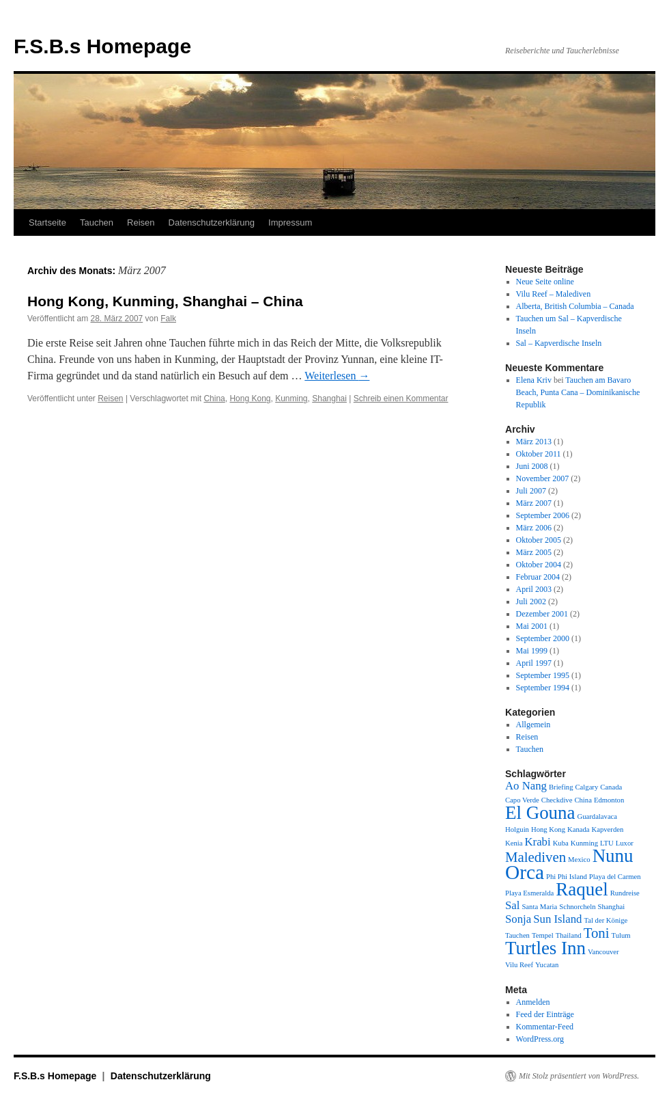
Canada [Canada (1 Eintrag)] (611, 787)
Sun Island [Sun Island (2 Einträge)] (557, 919)
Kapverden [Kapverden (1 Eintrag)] (608, 829)
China (214, 398)
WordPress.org (540, 1039)
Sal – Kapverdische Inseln (559, 343)
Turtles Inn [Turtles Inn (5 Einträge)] (545, 948)
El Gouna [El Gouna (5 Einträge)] (540, 812)
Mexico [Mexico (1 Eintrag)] (579, 859)
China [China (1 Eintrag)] (582, 800)
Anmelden (533, 1002)
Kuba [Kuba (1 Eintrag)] (561, 843)
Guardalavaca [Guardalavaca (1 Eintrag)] (598, 816)
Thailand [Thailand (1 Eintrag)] (569, 935)
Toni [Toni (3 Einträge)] (597, 933)
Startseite (47, 222)
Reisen (140, 222)
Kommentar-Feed (544, 1026)
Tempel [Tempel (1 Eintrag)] (543, 935)
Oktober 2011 (538, 454)
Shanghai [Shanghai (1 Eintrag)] (611, 906)
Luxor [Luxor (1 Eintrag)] (625, 843)
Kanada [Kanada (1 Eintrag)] (578, 829)
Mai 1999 (531, 651)
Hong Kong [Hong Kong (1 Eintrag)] (548, 829)
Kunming (291, 398)
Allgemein (533, 724)
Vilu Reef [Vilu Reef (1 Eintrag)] (519, 965)
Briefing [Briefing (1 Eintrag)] (561, 787)
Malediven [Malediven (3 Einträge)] (535, 857)
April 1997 (534, 663)
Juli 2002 (531, 601)
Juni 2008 (532, 466)
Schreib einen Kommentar (401, 398)
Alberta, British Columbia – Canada (575, 306)
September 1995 (542, 675)
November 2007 (542, 478)
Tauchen (96, 222)
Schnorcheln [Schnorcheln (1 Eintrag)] (577, 906)
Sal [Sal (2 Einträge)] (512, 905)
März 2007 (534, 503)
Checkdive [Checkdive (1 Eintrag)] (557, 800)
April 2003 (534, 589)
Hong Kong (249, 398)
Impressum (290, 222)
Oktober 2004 (538, 564)
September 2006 (542, 515)
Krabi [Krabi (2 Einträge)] (537, 841)
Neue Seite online (545, 281)
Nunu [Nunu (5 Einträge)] (613, 856)
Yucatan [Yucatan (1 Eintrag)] (546, 965)
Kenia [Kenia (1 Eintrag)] (513, 843)
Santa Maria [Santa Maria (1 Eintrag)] (539, 906)
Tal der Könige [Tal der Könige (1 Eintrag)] (605, 920)
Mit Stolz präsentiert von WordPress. (579, 1076)
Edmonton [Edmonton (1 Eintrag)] (609, 800)
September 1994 (542, 687)
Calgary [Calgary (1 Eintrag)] (587, 787)
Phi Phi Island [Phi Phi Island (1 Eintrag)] (566, 876)
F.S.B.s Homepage (102, 46)
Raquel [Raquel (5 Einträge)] (582, 889)
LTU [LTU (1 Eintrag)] (607, 843)
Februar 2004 (538, 577)
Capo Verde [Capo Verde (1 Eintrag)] (522, 800)
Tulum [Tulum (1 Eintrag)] (621, 935)
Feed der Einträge (545, 1014)
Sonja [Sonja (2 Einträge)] (518, 919)
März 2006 (534, 527)
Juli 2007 (531, 491)
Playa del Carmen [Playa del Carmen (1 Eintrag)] (615, 876)
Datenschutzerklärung (212, 222)
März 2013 (534, 441)
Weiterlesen (336, 375)
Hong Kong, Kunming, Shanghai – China (165, 301)
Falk (168, 318)
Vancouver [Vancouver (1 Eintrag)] (603, 952)
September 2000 (542, 638)
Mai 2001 (531, 626)
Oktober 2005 (538, 540)
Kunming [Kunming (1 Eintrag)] (584, 843)
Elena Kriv (534, 380)
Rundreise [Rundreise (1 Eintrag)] (625, 893)
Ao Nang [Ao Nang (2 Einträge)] (526, 785)
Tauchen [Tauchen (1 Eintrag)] (517, 935)
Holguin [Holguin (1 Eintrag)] (517, 829)
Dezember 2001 (542, 614)
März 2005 (534, 552)
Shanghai (329, 398)
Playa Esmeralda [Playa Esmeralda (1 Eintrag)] (529, 893)
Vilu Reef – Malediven (553, 294)
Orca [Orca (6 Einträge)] (524, 872)
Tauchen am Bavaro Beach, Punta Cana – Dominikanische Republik (578, 392)
